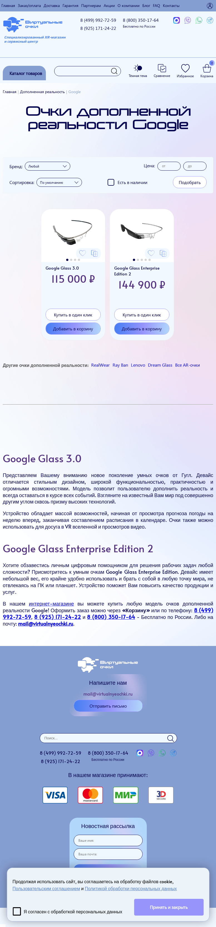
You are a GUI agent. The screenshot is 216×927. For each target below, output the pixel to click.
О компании (129, 5)
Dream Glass (160, 365)
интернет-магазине (51, 603)
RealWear (100, 365)
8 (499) (98, 20)
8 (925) (98, 28)
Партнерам (91, 5)
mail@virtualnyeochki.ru (108, 694)
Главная (8, 5)
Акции (109, 5)
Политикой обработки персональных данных (131, 888)
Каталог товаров (25, 73)
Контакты (171, 5)
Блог (146, 5)
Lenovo (138, 365)
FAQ (156, 5)
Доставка (52, 5)
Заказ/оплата (29, 5)
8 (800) (141, 22)
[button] (67, 260)
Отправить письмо (108, 706)
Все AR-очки (187, 365)
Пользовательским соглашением (46, 888)
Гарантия (70, 5)
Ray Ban (120, 365)
